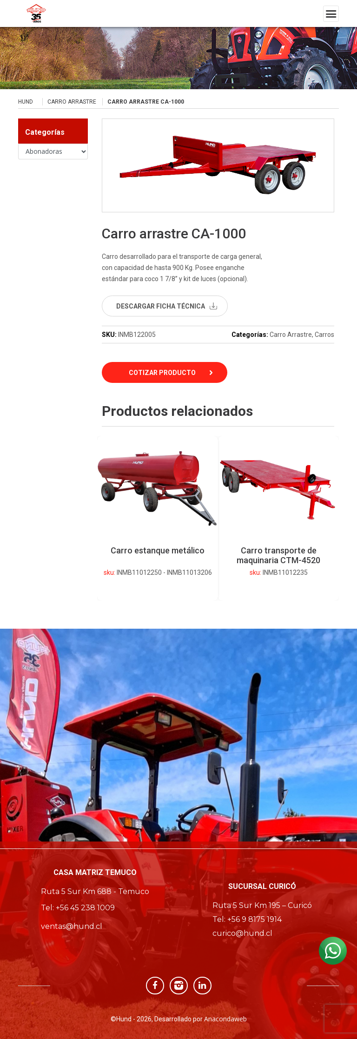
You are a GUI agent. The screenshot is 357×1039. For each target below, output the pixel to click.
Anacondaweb (225, 1018)
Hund (25, 102)
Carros (324, 334)
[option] (278, 518)
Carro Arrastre (71, 102)
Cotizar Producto (162, 372)
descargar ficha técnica (160, 306)
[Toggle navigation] (331, 14)
